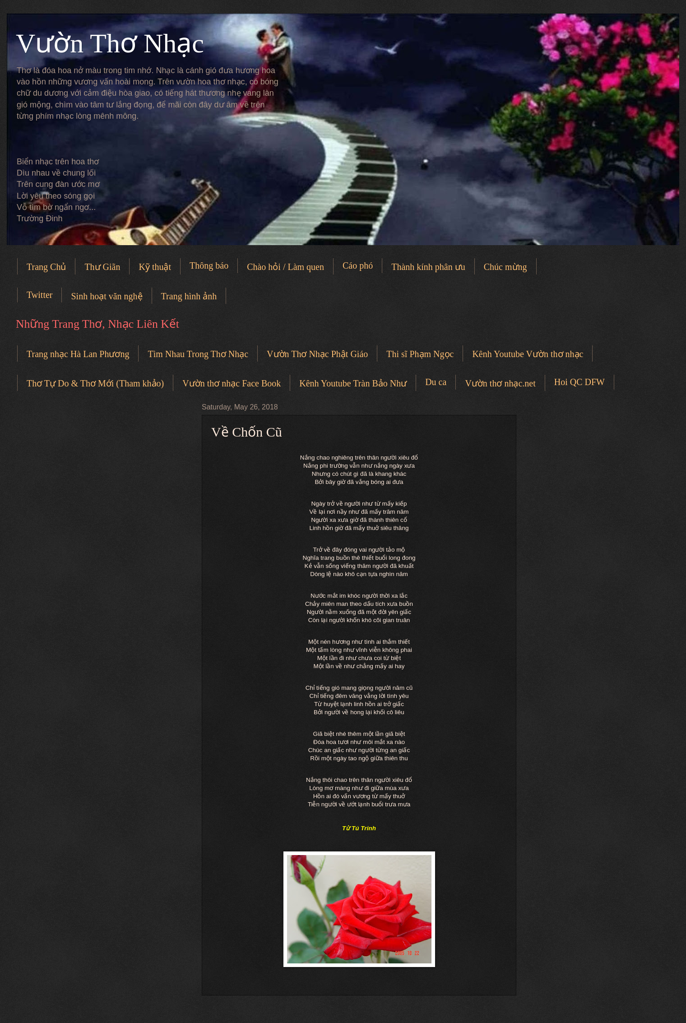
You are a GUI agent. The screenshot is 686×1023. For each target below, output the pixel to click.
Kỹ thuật (155, 267)
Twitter (39, 295)
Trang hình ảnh (189, 296)
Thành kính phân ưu (428, 267)
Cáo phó (358, 265)
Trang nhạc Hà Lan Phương (78, 354)
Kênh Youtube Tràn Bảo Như (353, 383)
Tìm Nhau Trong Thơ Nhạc (198, 354)
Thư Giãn (102, 267)
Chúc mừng (505, 267)
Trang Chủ (46, 267)
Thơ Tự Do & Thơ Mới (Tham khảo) (95, 383)
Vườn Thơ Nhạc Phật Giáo (317, 354)
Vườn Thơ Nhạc (110, 43)
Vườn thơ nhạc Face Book (231, 383)
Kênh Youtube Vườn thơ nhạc (527, 354)
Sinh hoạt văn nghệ (106, 296)
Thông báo (209, 265)
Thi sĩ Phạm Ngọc (420, 354)
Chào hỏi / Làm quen (285, 267)
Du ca (435, 382)
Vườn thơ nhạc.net (500, 383)
